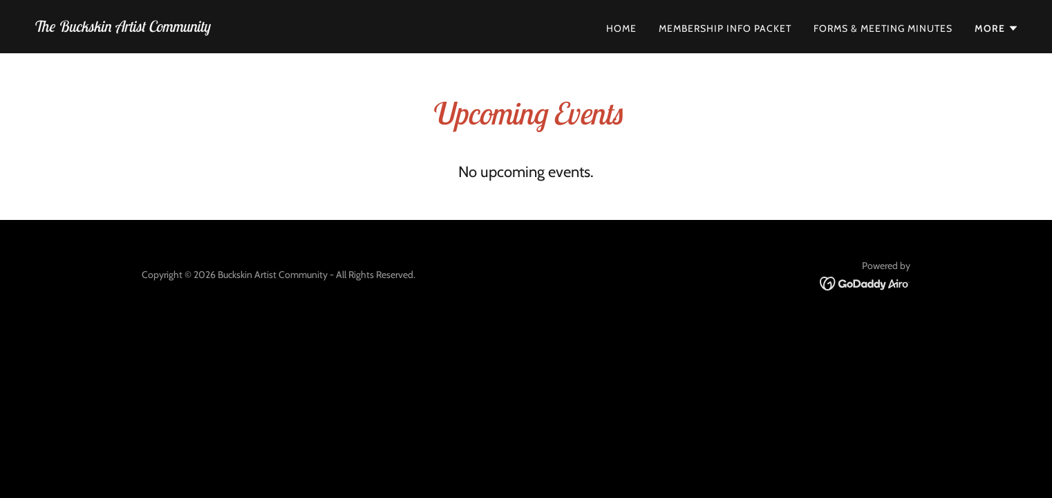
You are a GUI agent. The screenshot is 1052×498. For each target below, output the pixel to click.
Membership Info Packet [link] (725, 28)
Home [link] (621, 28)
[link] (121, 28)
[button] (997, 28)
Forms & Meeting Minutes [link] (883, 28)
